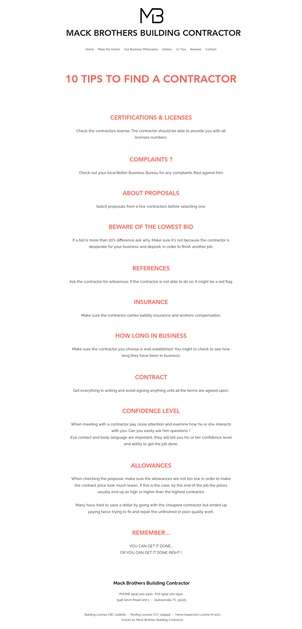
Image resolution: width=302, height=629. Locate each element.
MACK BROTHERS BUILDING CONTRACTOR (153, 33)
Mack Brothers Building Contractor (151, 583)
